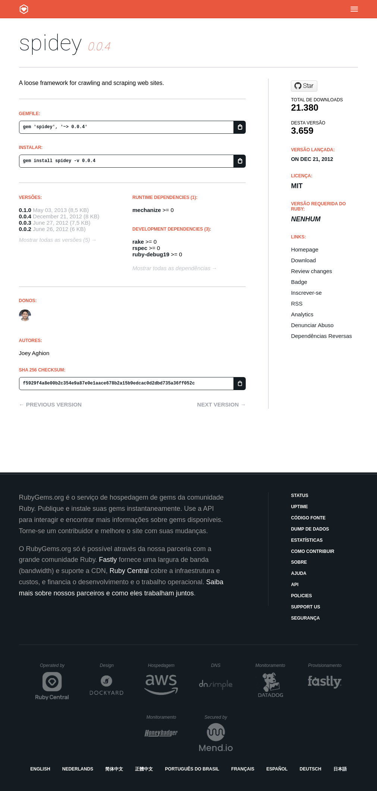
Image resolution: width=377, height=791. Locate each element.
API (294, 584)
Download (303, 260)
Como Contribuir (312, 551)
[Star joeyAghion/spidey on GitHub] (304, 86)
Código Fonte (308, 518)
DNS (222, 665)
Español (277, 769)
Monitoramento (271, 665)
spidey (50, 42)
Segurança (305, 618)
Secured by (218, 717)
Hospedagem (163, 665)
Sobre (299, 562)
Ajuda (298, 573)
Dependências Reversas (321, 336)
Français (242, 769)
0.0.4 (25, 216)
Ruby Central (129, 571)
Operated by (54, 668)
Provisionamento (325, 665)
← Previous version (50, 404)
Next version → (221, 404)
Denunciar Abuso (312, 325)
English (40, 769)
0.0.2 (25, 229)
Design (112, 665)
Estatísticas (307, 540)
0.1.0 (25, 210)
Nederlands (77, 769)
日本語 (340, 769)
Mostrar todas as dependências (171, 268)
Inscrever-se (306, 292)
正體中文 (144, 769)
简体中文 (114, 769)
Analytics (302, 314)
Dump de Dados (310, 529)
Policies (301, 595)
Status (299, 495)
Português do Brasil (192, 769)
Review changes (311, 271)
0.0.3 (25, 222)
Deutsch (310, 769)
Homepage (304, 249)
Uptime (299, 506)
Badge (299, 282)
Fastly (108, 559)
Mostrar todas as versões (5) (54, 240)
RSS (296, 303)
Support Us (305, 607)
